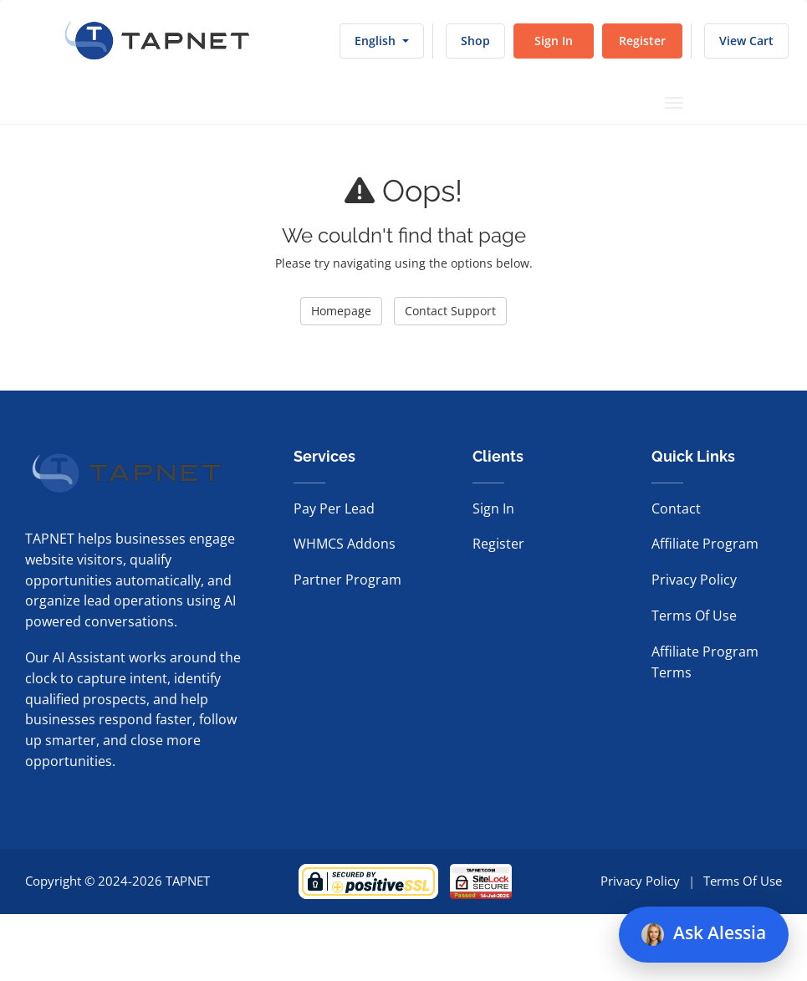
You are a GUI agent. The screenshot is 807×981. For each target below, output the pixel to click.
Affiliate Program (704, 543)
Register (642, 41)
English (382, 41)
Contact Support (450, 311)
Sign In (553, 41)
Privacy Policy (694, 579)
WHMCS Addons (345, 543)
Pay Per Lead (334, 508)
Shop (475, 41)
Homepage (341, 311)
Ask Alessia (703, 933)
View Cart (746, 41)
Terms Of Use (694, 615)
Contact (676, 508)
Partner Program (347, 579)
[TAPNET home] (157, 41)
